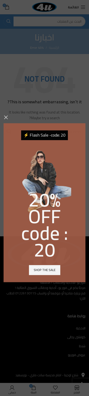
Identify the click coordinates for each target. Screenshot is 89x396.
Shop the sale (45, 281)
